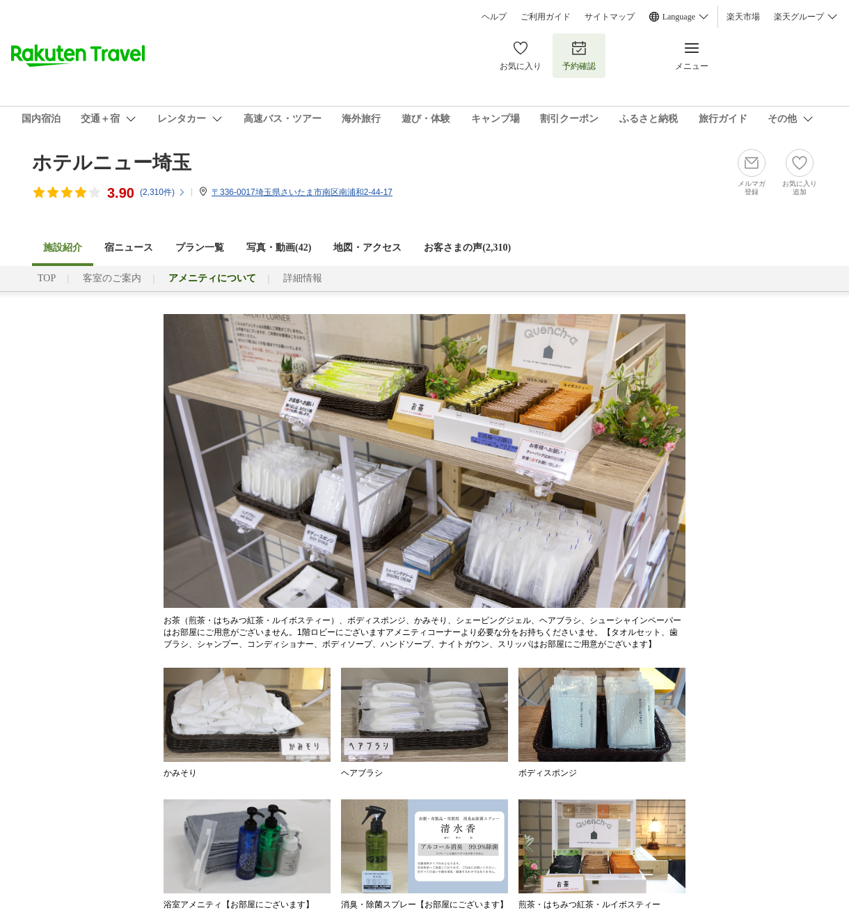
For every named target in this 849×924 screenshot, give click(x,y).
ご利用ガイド (546, 17)
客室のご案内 (112, 278)
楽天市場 (743, 17)
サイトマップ (610, 17)
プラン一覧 (199, 247)
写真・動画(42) (278, 247)
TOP (47, 278)
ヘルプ (494, 17)
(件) (163, 192)
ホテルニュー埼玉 (111, 162)
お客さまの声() (467, 247)
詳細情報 (302, 278)
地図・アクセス (367, 247)
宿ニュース (128, 247)
